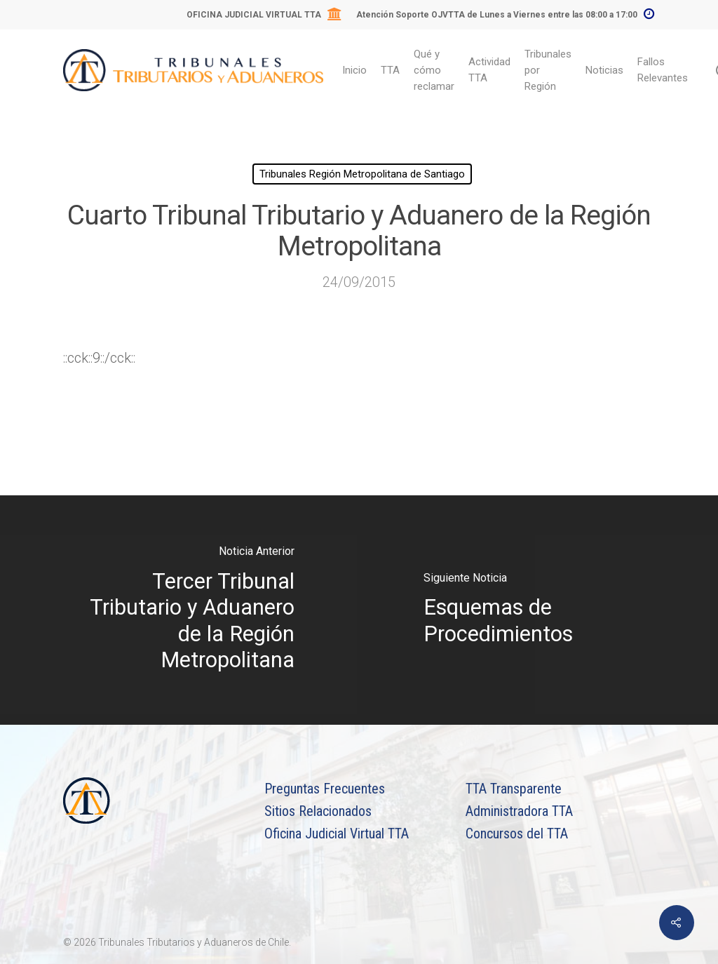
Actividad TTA (489, 69)
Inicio (354, 70)
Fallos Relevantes (662, 69)
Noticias (604, 70)
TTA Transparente (514, 788)
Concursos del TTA (517, 833)
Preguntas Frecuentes (324, 788)
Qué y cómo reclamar (434, 70)
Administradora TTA (519, 811)
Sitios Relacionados (318, 811)
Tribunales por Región (547, 70)
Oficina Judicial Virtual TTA (336, 833)
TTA (390, 70)
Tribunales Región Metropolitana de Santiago (362, 174)
